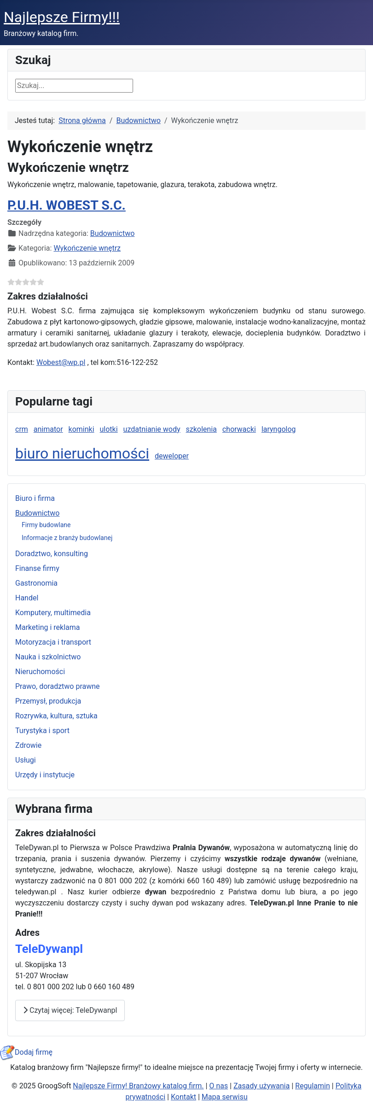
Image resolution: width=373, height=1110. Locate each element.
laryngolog (279, 429)
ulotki (109, 429)
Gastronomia (36, 583)
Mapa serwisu (225, 1096)
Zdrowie (28, 745)
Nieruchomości (40, 671)
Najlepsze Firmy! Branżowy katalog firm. (138, 1085)
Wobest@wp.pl (61, 362)
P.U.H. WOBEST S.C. (66, 205)
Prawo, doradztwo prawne (57, 686)
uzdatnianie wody (152, 429)
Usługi (25, 760)
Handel (26, 597)
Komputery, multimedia (53, 612)
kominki (81, 429)
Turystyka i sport (42, 730)
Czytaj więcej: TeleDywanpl (70, 1010)
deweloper (172, 456)
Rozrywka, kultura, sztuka (56, 715)
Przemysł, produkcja (48, 701)
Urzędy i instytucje (45, 774)
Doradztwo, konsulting (51, 553)
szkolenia (201, 429)
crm (21, 429)
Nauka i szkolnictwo (48, 656)
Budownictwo (37, 513)
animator (48, 429)
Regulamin (312, 1085)
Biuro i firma (35, 498)
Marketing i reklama (47, 627)
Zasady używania (261, 1085)
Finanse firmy (37, 568)
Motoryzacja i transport (53, 642)
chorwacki (239, 429)
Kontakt (183, 1096)
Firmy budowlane (46, 525)
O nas (218, 1085)
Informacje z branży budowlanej (67, 537)
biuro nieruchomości (82, 453)
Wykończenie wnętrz (87, 248)
